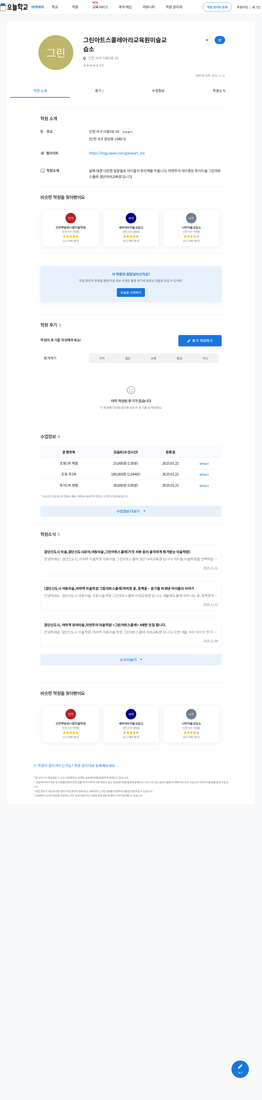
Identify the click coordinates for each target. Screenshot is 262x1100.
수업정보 (158, 90)
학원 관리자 (174, 6)
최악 (102, 358)
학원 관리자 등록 (217, 7)
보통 (153, 358)
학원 (75, 6)
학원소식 (219, 90)
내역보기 (204, 463)
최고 (205, 358)
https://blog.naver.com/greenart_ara (117, 153)
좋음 (179, 358)
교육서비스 (100, 5)
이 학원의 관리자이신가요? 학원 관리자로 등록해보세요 (74, 765)
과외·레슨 (125, 6)
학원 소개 (40, 90)
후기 (99, 90)
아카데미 (38, 6)
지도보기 (127, 132)
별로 (128, 358)
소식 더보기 (131, 659)
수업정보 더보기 (131, 511)
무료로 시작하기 (131, 292)
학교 (55, 6)
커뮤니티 (149, 6)
